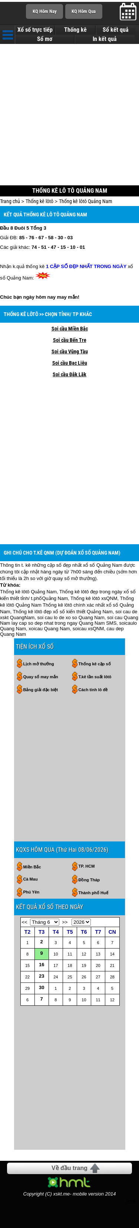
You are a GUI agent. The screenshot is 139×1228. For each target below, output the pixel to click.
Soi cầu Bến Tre (69, 340)
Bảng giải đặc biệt (40, 689)
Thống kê (75, 30)
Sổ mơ (44, 39)
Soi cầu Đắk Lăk (69, 374)
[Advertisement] (69, 115)
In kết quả (105, 39)
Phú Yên (31, 892)
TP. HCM (87, 866)
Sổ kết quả (116, 30)
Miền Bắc (32, 867)
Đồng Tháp (89, 880)
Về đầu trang (69, 1168)
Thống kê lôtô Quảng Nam (85, 201)
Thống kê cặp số (95, 664)
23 (41, 976)
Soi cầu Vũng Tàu (70, 351)
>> (64, 922)
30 (41, 987)
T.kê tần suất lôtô (95, 677)
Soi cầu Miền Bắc (70, 329)
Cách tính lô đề (93, 689)
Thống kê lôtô (39, 201)
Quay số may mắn (40, 677)
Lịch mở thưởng (38, 664)
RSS (131, 1201)
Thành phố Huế (93, 893)
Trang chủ (10, 201)
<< (24, 922)
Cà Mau (30, 879)
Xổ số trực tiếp (35, 30)
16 (41, 964)
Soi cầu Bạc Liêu (69, 363)
